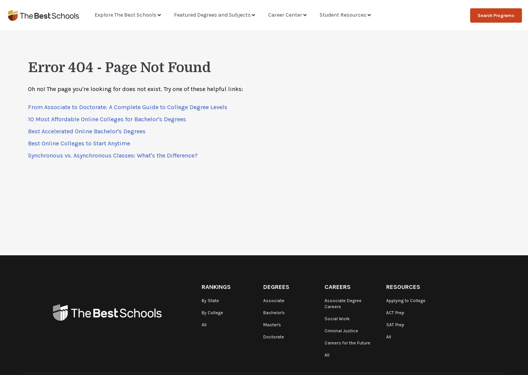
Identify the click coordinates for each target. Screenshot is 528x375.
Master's (272, 324)
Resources (403, 286)
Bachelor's (274, 312)
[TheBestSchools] (43, 15)
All (204, 324)
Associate (273, 300)
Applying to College (406, 300)
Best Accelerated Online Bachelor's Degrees (87, 131)
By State (210, 300)
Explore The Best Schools (128, 15)
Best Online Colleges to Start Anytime (79, 143)
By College (212, 312)
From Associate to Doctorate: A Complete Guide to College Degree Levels (127, 107)
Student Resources (346, 15)
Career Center (287, 15)
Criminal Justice (341, 330)
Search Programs (496, 15)
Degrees (276, 286)
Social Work (337, 318)
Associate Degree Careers (343, 303)
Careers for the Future (347, 343)
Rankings (216, 286)
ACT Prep (395, 312)
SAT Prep (395, 324)
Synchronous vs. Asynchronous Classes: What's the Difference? (113, 155)
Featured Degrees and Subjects (215, 15)
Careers (338, 286)
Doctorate (273, 337)
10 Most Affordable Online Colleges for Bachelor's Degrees (107, 119)
